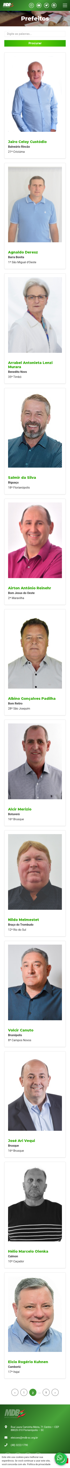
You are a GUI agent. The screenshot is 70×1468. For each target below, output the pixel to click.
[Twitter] (46, 5)
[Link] (8, 5)
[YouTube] (38, 5)
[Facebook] (54, 5)
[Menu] (64, 5)
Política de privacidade (39, 1464)
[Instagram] (31, 5)
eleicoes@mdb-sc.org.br (24, 1437)
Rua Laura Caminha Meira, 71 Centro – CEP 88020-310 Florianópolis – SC (35, 1429)
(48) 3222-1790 (19, 1445)
